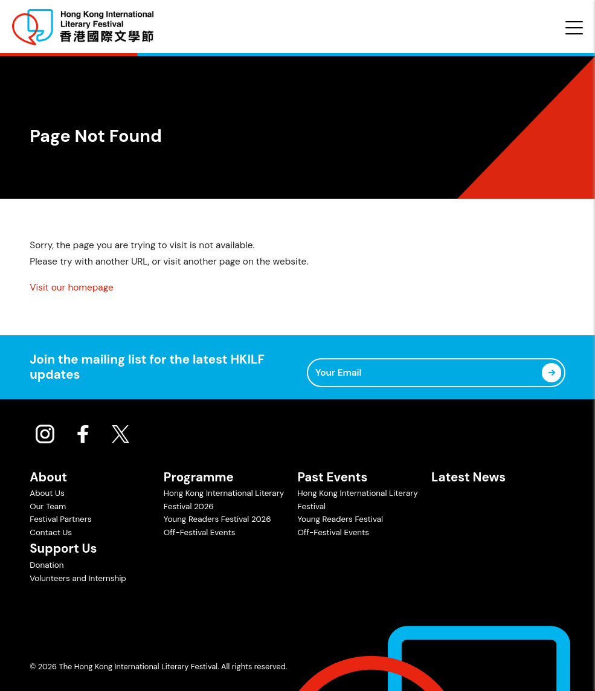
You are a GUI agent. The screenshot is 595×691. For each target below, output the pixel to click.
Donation (46, 565)
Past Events (332, 477)
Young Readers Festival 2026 (217, 519)
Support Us (63, 548)
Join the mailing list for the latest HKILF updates (147, 367)
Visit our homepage (71, 287)
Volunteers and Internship (78, 578)
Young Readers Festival (339, 519)
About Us (47, 493)
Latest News (468, 477)
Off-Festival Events (200, 532)
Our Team (48, 506)
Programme (199, 477)
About (48, 477)
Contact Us (51, 532)
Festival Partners (60, 519)
